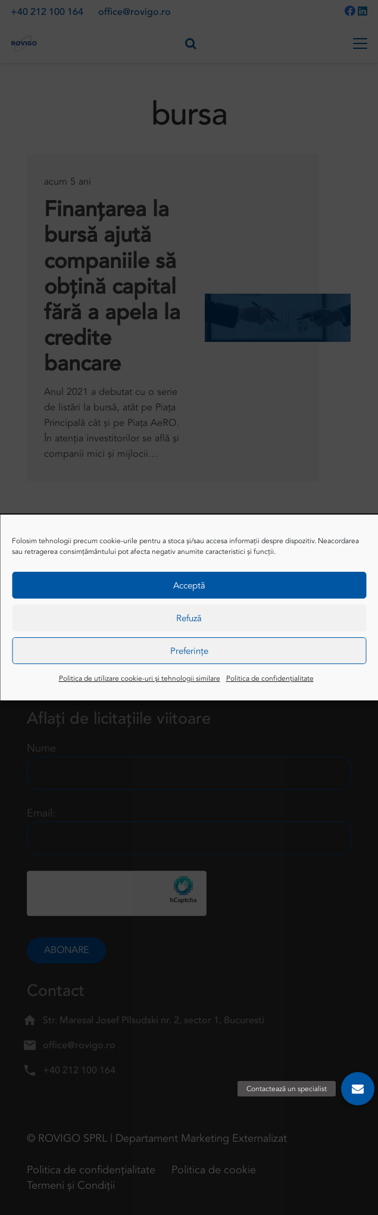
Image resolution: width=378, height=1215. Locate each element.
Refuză (189, 618)
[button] (357, 1088)
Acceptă (189, 585)
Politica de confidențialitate (270, 678)
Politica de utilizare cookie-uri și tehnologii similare (139, 678)
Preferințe (189, 651)
